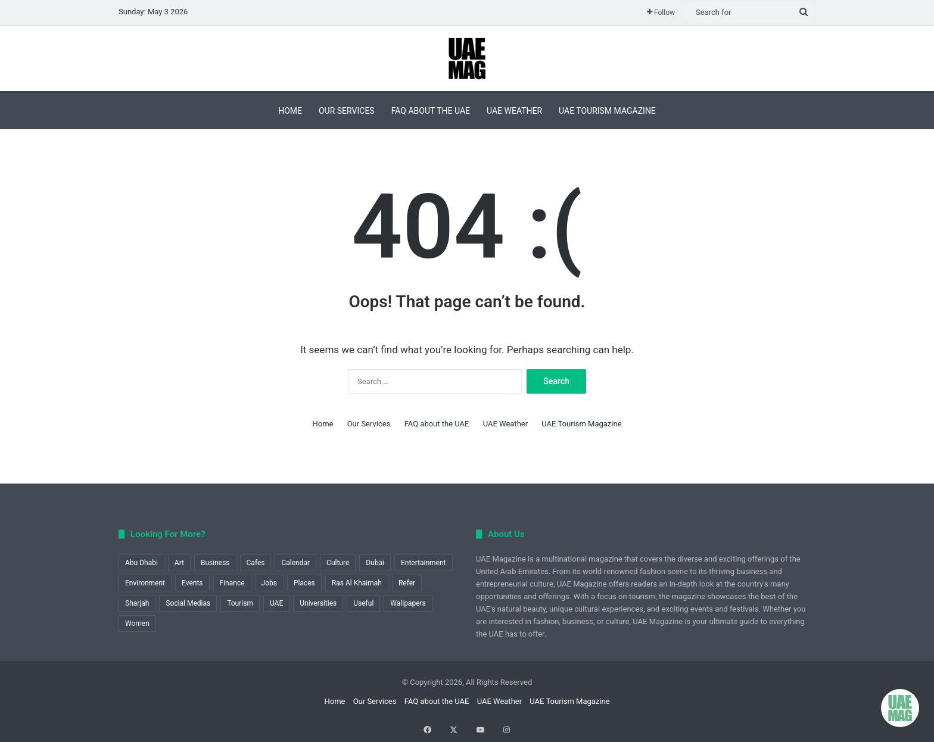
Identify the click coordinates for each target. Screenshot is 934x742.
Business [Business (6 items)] (215, 563)
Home (290, 111)
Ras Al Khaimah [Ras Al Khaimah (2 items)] (357, 583)
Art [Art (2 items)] (179, 563)
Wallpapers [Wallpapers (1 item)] (407, 603)
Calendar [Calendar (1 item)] (295, 563)
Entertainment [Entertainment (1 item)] (423, 563)
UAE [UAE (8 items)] (276, 603)
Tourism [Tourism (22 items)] (240, 603)
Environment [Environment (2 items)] (145, 583)
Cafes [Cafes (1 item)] (256, 563)
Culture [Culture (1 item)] (337, 563)
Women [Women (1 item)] (137, 623)
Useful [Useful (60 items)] (363, 603)
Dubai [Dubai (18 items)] (375, 563)
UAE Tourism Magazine (607, 111)
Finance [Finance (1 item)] (232, 583)
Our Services (347, 111)
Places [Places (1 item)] (304, 583)
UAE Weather (514, 111)
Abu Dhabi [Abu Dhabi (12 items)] (141, 563)
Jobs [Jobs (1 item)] (269, 583)
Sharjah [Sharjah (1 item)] (137, 603)
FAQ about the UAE (430, 111)
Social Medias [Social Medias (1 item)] (188, 603)
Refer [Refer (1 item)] (406, 583)
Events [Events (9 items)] (192, 583)
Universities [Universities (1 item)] (318, 603)
